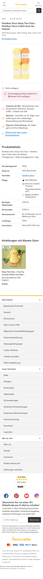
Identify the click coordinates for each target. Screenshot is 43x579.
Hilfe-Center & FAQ (12, 325)
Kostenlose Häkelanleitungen (16, 413)
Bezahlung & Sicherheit (13, 306)
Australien (14, 568)
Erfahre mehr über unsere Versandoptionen (23, 133)
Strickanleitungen (11, 400)
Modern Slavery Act (12, 463)
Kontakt (7, 450)
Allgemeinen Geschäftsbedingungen (19, 331)
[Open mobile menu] (4, 4)
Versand (7, 312)
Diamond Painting (11, 419)
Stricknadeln (9, 388)
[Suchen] (38, 10)
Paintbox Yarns (10, 39)
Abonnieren (34, 520)
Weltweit (29, 566)
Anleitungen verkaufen (13, 469)
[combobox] (19, 10)
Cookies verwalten (11, 356)
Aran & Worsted (15, 19)
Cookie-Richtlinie (11, 350)
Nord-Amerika (4, 568)
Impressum (8, 457)
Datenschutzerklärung (13, 337)
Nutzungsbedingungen (13, 344)
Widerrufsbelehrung (12, 362)
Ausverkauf (8, 425)
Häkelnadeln (9, 394)
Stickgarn (8, 381)
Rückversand (9, 318)
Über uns (7, 444)
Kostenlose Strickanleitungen (16, 407)
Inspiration (8, 432)
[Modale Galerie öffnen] (21, 63)
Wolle (4, 19)
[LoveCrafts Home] (21, 539)
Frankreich (21, 568)
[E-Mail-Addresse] (15, 520)
